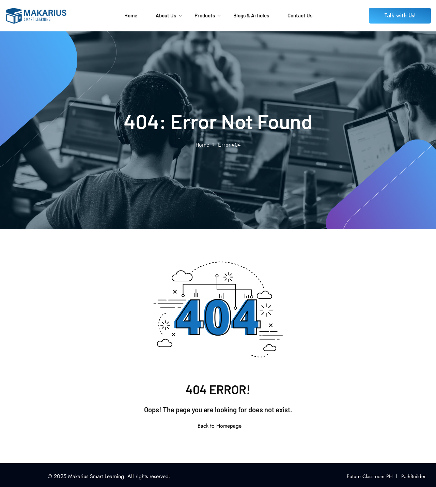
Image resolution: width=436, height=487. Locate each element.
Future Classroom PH (370, 476)
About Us (169, 15)
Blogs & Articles (251, 15)
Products (207, 15)
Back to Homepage (218, 426)
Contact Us (299, 15)
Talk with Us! (400, 15)
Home (130, 15)
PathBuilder (413, 476)
